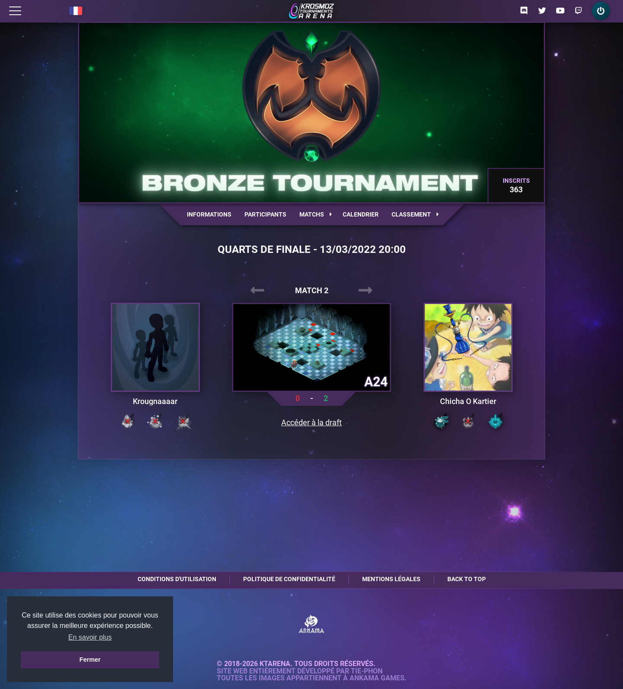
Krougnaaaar (155, 401)
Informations (209, 214)
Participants (265, 214)
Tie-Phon (366, 671)
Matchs (315, 214)
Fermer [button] (90, 659)
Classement (415, 214)
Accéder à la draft (311, 423)
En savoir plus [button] (90, 637)
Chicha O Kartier (468, 401)
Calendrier (361, 214)
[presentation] (257, 290)
